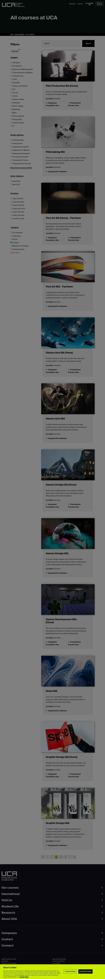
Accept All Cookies (85, 971)
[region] (52, 971)
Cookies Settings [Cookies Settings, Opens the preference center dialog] (70, 971)
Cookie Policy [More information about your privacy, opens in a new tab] (24, 977)
